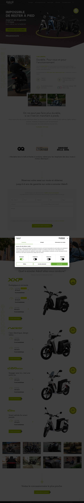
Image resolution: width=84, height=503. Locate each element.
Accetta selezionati (42, 264)
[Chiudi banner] (67, 238)
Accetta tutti (59, 264)
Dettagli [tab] (42, 242)
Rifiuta (24, 264)
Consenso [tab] (24, 242)
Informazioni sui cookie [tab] (60, 242)
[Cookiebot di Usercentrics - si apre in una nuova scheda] (59, 238)
